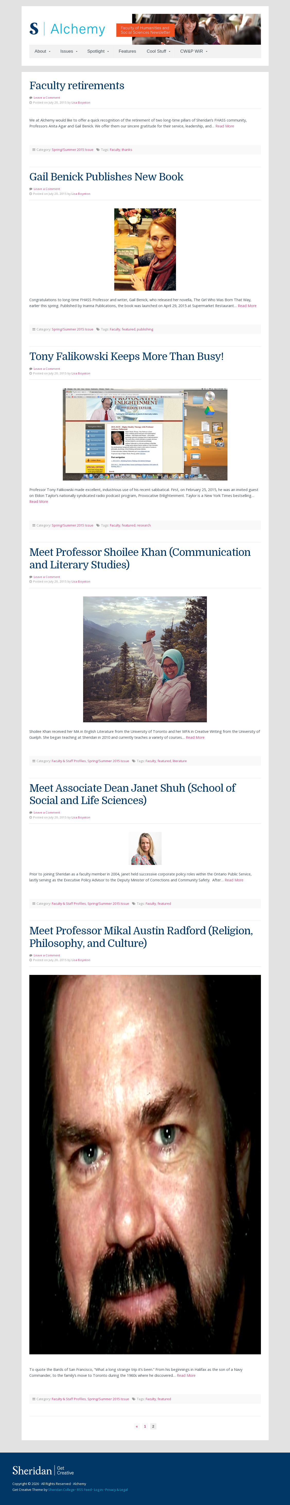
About (40, 51)
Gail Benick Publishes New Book (106, 177)
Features (127, 51)
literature (180, 761)
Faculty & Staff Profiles (69, 761)
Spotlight (95, 51)
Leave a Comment (47, 97)
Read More (224, 126)
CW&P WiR (191, 51)
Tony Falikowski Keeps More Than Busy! (126, 357)
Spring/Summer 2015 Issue (72, 149)
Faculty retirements (76, 86)
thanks (127, 149)
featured (128, 329)
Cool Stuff (156, 51)
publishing (145, 329)
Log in (98, 1489)
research (144, 525)
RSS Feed (84, 1489)
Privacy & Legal (116, 1489)
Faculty (115, 149)
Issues (66, 51)
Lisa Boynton (81, 102)
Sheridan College (61, 1489)
